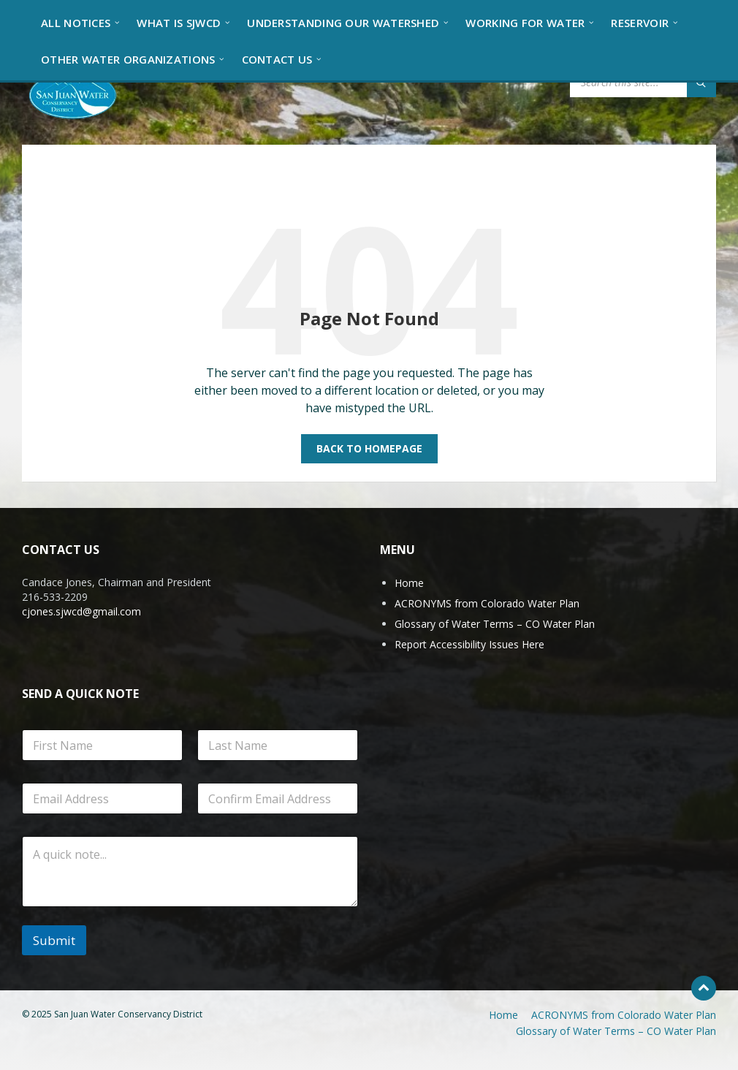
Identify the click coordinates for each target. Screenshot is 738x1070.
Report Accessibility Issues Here (469, 644)
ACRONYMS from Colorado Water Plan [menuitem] (623, 1015)
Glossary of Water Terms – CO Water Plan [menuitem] (616, 1031)
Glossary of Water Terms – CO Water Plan (495, 624)
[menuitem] (75, 22)
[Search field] (643, 82)
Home (409, 583)
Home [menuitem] (503, 1015)
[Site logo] (73, 94)
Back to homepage (369, 448)
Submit (54, 940)
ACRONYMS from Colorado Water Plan (487, 603)
